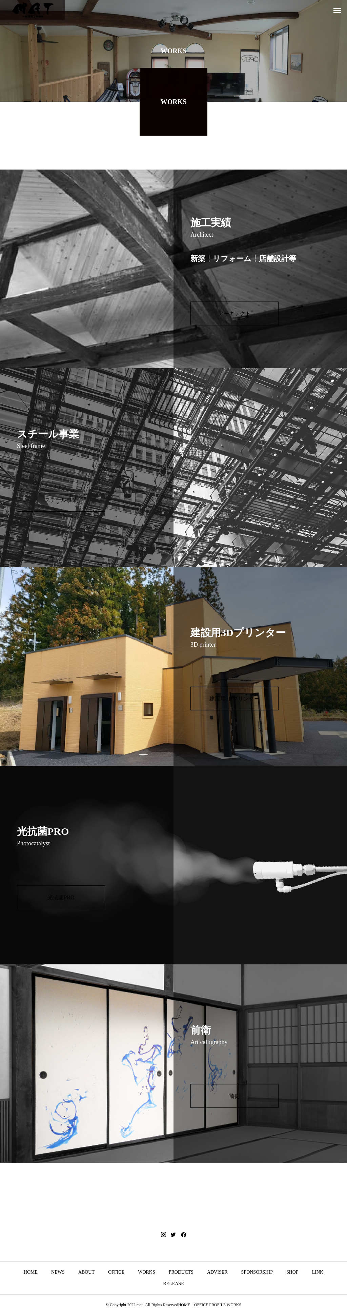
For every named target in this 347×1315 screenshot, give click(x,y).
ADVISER (217, 1272)
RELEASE (173, 1283)
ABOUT (86, 1272)
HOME (31, 1272)
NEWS (58, 1272)
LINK (317, 1272)
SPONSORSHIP (257, 1272)
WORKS (146, 1272)
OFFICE (116, 1272)
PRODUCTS (181, 1272)
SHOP (292, 1272)
